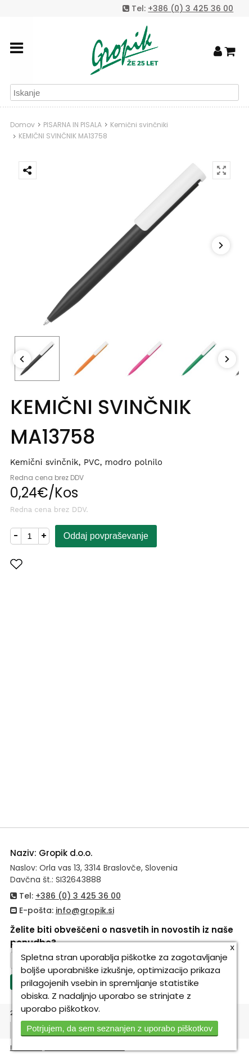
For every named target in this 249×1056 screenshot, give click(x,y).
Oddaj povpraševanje (106, 536)
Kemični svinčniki (139, 124)
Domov (22, 124)
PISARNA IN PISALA (72, 124)
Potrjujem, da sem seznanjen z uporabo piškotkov (119, 1028)
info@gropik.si (85, 910)
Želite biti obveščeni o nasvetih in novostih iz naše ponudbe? (121, 936)
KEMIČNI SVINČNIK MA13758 (63, 136)
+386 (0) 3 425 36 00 (190, 8)
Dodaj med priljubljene (71, 564)
